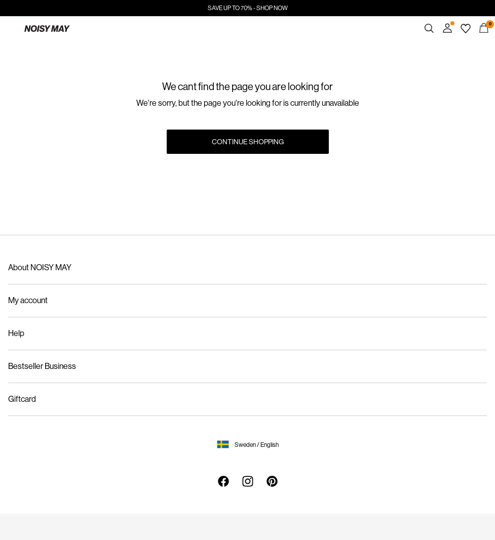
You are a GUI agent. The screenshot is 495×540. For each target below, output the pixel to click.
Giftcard (22, 399)
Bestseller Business (42, 366)
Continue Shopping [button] (248, 142)
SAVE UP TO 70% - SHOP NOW (248, 8)
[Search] (429, 28)
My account (28, 300)
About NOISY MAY (39, 267)
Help (16, 333)
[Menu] (11, 28)
